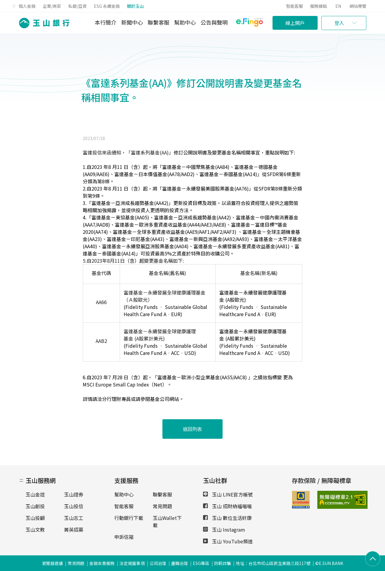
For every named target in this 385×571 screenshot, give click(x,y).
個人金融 (27, 6)
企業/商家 (52, 6)
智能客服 (294, 6)
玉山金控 (35, 494)
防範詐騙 (222, 563)
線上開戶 (295, 22)
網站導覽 (358, 6)
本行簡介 (105, 22)
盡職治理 (179, 563)
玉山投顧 (35, 517)
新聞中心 (132, 22)
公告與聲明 (214, 22)
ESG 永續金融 (107, 6)
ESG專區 (201, 563)
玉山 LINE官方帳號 (228, 494)
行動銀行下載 (128, 517)
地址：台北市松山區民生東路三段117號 (273, 563)
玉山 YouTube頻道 (228, 541)
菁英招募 (73, 529)
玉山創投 (35, 506)
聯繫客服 (158, 22)
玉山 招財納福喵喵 (227, 506)
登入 (339, 22)
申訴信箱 (124, 536)
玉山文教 (35, 529)
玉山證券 (73, 494)
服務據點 (318, 6)
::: (14, 5)
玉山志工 (73, 517)
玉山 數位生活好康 (227, 517)
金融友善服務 (102, 563)
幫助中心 (185, 22)
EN (338, 6)
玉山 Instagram (224, 529)
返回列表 (192, 428)
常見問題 (162, 506)
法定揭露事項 (132, 563)
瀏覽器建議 (52, 563)
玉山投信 (73, 506)
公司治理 (157, 563)
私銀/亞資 (77, 6)
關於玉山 (135, 6)
